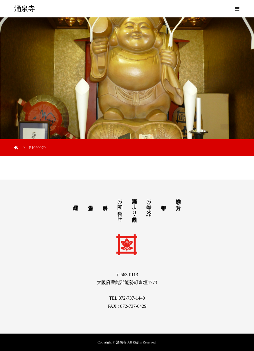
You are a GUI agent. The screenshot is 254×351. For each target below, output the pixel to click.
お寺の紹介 (149, 201)
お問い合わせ (120, 207)
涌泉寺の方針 (178, 198)
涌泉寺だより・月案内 (134, 204)
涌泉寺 (24, 8)
